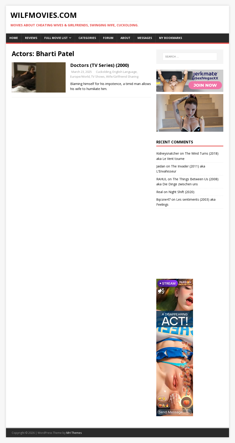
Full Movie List (56, 38)
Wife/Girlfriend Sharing (122, 76)
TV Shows (98, 76)
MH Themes (74, 433)
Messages (144, 38)
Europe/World (80, 76)
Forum (108, 38)
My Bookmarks (170, 38)
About (125, 38)
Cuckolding (103, 72)
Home (13, 38)
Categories (87, 38)
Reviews (31, 38)
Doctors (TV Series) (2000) (99, 65)
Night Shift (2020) (181, 192)
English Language (124, 72)
